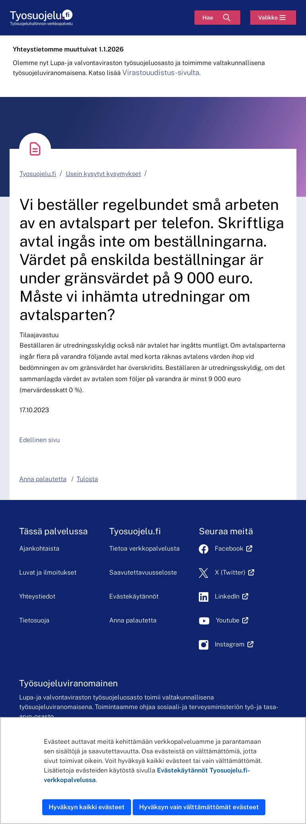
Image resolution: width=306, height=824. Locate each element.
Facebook (233, 548)
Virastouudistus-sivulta (160, 72)
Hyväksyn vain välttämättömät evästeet (199, 807)
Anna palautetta (133, 620)
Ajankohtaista (39, 548)
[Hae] (217, 17)
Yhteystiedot (37, 596)
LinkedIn (231, 596)
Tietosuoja (34, 620)
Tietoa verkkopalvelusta (144, 548)
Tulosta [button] (87, 479)
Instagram (234, 644)
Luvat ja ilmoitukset (47, 572)
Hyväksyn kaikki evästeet (87, 807)
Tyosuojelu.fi (38, 174)
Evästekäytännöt (134, 596)
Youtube (232, 620)
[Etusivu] (41, 18)
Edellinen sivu (39, 440)
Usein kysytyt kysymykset (103, 174)
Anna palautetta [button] (43, 479)
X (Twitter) (234, 572)
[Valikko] (273, 17)
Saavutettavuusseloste (143, 572)
